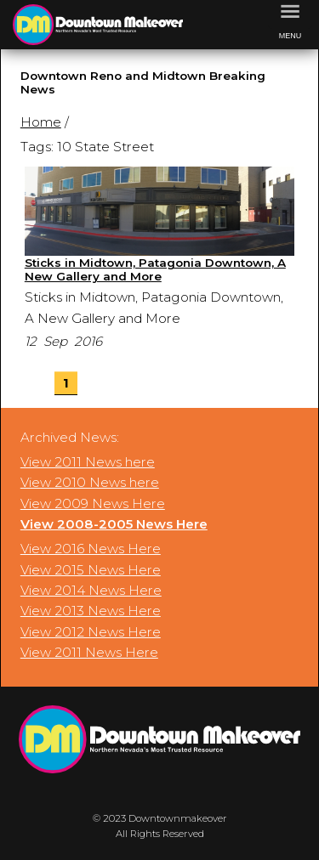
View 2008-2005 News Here (114, 524)
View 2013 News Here (90, 611)
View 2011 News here (87, 462)
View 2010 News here (89, 482)
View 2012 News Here (90, 632)
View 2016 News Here (90, 548)
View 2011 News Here (89, 652)
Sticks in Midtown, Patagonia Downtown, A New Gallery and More (155, 269)
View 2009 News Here (92, 503)
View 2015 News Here (90, 570)
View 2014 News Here (91, 590)
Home (40, 122)
